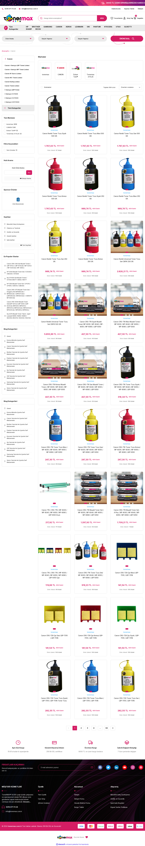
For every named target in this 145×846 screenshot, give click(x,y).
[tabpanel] (54, 111)
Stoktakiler (47, 87)
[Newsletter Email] (66, 767)
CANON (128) (11, 127)
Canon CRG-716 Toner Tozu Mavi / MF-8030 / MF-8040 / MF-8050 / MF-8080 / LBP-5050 (54, 449)
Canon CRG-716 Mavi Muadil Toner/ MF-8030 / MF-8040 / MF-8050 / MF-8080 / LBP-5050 (127, 324)
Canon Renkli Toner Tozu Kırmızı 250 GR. (90, 260)
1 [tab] (54, 127)
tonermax (54, 130)
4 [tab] (96, 315)
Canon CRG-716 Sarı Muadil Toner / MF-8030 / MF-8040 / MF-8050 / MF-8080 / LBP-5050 (90, 387)
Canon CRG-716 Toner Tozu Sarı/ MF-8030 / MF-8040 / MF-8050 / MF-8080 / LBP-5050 (90, 449)
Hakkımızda (116, 9)
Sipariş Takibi (129, 9)
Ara (29, 173)
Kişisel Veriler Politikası (119, 807)
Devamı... (27, 802)
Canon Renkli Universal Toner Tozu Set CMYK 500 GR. (54, 323)
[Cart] (138, 18)
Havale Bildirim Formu (82, 803)
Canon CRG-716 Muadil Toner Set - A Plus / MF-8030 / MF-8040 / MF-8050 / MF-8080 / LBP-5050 (127, 512)
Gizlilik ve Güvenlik (117, 799)
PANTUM (97, 27)
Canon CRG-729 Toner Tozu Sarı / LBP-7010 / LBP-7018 (127, 699)
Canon (13, 51)
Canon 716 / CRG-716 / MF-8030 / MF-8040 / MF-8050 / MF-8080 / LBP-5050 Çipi (54, 575)
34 (106, 728)
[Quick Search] (14, 172)
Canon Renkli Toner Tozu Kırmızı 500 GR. (54, 197)
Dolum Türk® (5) (12, 130)
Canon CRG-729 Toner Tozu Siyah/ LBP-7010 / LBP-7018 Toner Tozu (54, 699)
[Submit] (92, 767)
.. (100, 728)
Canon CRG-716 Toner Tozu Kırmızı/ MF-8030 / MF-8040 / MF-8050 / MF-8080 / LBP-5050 (126, 449)
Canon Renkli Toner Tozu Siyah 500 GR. (54, 135)
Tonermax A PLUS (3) (14, 134)
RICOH (38, 29)
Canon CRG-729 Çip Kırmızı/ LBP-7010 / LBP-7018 (90, 637)
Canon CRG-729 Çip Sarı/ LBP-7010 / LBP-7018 (54, 637)
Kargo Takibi (79, 807)
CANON (59, 27)
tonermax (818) (11, 124)
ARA (102, 18)
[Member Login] (128, 18)
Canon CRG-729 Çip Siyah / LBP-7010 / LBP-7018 (127, 637)
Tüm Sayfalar (26, 245)
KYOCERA (108, 27)
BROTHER (36, 27)
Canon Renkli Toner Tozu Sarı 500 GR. (127, 135)
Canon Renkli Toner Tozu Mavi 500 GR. (90, 135)
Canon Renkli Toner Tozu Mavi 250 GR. (127, 197)
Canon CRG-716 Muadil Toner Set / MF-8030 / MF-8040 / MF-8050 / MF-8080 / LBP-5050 (90, 512)
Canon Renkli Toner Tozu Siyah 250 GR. (90, 197)
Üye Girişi (41, 799)
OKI (88, 27)
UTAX (118, 27)
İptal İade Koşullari (117, 803)
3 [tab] (93, 315)
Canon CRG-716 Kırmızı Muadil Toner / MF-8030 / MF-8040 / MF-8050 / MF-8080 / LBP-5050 (54, 387)
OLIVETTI (128, 27)
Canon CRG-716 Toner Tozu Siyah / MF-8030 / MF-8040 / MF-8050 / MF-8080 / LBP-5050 (127, 387)
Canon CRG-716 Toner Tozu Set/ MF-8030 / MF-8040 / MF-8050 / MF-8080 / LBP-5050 (90, 575)
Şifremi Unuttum (44, 803)
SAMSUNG (48, 27)
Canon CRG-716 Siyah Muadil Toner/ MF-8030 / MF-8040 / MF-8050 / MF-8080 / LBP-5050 (90, 324)
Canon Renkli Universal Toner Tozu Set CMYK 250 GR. (127, 260)
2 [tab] (89, 315)
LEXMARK (79, 27)
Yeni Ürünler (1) (11, 150)
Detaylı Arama (25, 178)
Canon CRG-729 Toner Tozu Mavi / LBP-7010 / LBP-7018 (90, 699)
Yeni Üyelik (42, 795)
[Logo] (18, 18)
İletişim (140, 9)
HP (27, 27)
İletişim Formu (79, 799)
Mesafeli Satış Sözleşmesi (120, 795)
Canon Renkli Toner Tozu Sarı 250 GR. (54, 260)
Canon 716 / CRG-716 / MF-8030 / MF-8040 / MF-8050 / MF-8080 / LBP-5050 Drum (54, 512)
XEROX (68, 27)
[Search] (72, 18)
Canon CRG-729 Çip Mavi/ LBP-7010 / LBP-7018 (127, 574)
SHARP (29, 29)
